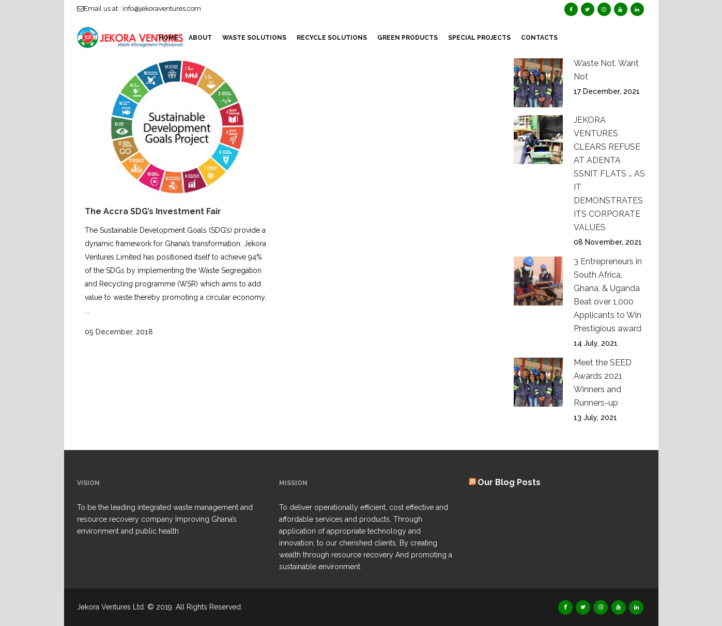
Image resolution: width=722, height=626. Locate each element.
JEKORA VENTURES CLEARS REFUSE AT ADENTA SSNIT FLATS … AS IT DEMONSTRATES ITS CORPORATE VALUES (609, 173)
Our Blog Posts (509, 482)
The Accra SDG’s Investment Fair (153, 211)
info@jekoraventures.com (161, 8)
